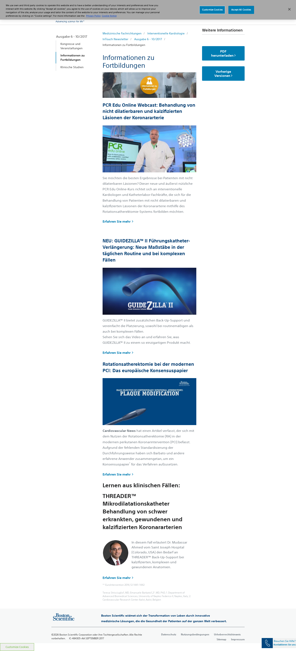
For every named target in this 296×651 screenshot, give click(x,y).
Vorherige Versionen (223, 73)
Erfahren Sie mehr (118, 221)
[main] (148, 334)
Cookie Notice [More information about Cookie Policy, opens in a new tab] (109, 13)
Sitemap (221, 639)
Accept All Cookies (241, 7)
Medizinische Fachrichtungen (122, 33)
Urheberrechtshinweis (227, 634)
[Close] (289, 7)
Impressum (238, 639)
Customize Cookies (17, 647)
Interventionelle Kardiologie (166, 33)
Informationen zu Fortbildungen (124, 45)
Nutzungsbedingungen (195, 634)
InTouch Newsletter (115, 39)
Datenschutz (168, 634)
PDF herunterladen (223, 53)
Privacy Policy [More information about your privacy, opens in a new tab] (93, 13)
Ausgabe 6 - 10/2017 (148, 39)
